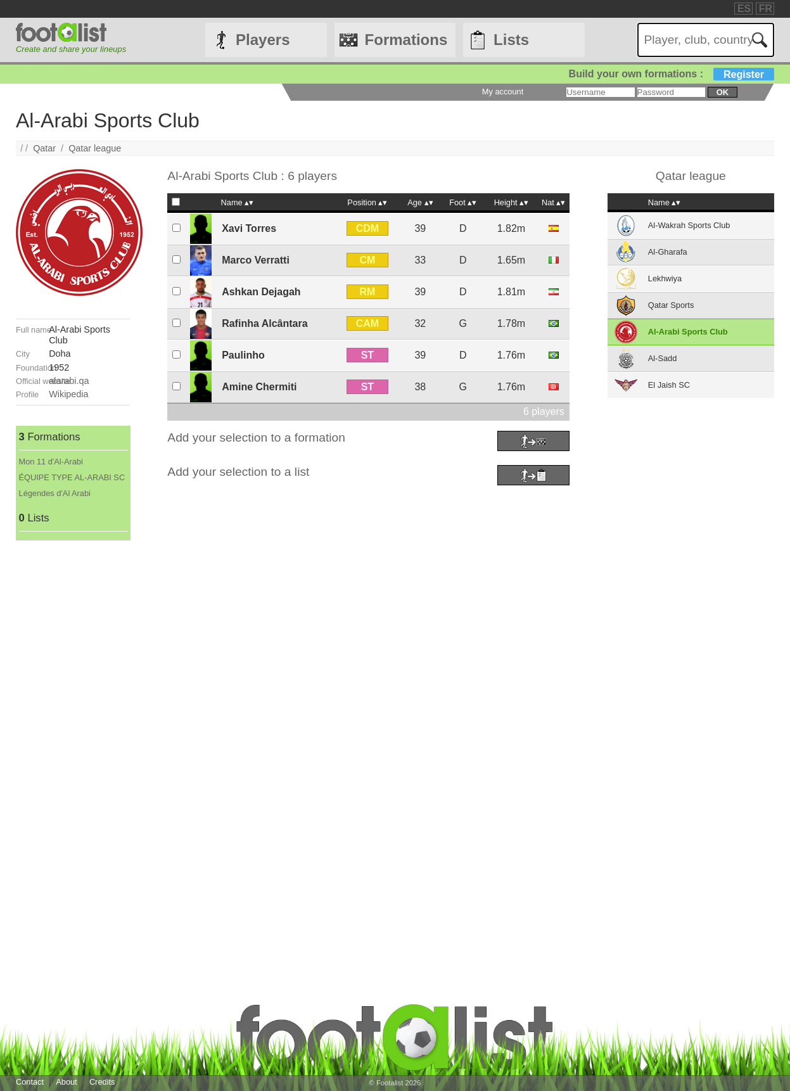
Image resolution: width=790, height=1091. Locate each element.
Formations (406, 39)
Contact (30, 1082)
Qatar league (94, 148)
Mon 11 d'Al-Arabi (51, 461)
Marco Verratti (256, 260)
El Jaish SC (669, 385)
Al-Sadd (662, 358)
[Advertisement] (73, 730)
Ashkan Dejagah (261, 291)
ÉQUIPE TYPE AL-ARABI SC (72, 477)
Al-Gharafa (667, 252)
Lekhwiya (665, 278)
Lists (511, 39)
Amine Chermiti (259, 386)
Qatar (44, 148)
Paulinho (243, 355)
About (66, 1082)
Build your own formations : (671, 73)
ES (744, 8)
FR (765, 8)
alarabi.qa (69, 381)
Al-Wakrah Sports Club (689, 225)
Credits (102, 1082)
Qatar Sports (671, 305)
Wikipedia (68, 394)
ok (723, 92)
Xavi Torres (249, 228)
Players (263, 39)
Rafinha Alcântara (264, 323)
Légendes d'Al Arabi (55, 493)
